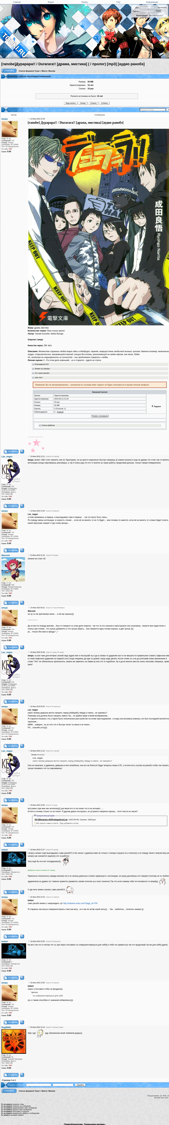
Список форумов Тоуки (29, 71)
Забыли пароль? (156, 16)
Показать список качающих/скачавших (29, 76)
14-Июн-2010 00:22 (37, 608)
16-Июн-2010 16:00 (37, 805)
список (60, 412)
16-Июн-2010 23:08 (37, 983)
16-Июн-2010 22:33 (37, 897)
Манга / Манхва (48, 71)
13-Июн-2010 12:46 (37, 511)
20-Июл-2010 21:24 (37, 1027)
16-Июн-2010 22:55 (37, 941)
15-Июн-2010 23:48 (37, 652)
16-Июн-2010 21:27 (37, 850)
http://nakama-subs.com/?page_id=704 (80, 903)
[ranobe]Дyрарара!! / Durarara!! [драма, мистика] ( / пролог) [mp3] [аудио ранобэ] (73, 64)
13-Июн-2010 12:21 (37, 456)
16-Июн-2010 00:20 (37, 706)
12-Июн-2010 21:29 (37, 119)
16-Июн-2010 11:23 (37, 751)
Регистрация (142, 16)
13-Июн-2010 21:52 (37, 555)
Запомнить (161, 7)
